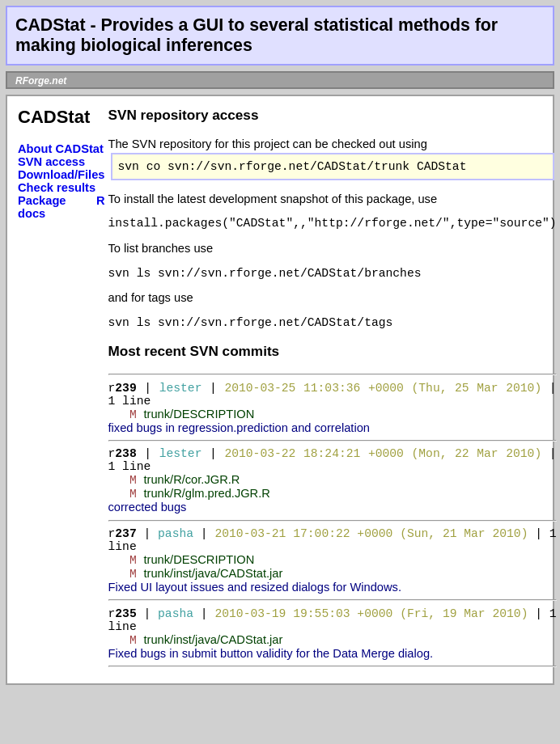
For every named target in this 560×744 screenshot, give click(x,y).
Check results (56, 187)
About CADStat (61, 148)
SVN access (51, 161)
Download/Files (61, 174)
